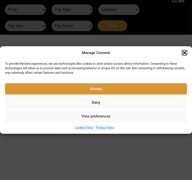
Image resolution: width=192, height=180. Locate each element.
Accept (96, 88)
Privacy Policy (105, 127)
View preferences (96, 116)
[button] (184, 52)
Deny (96, 102)
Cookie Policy (84, 127)
